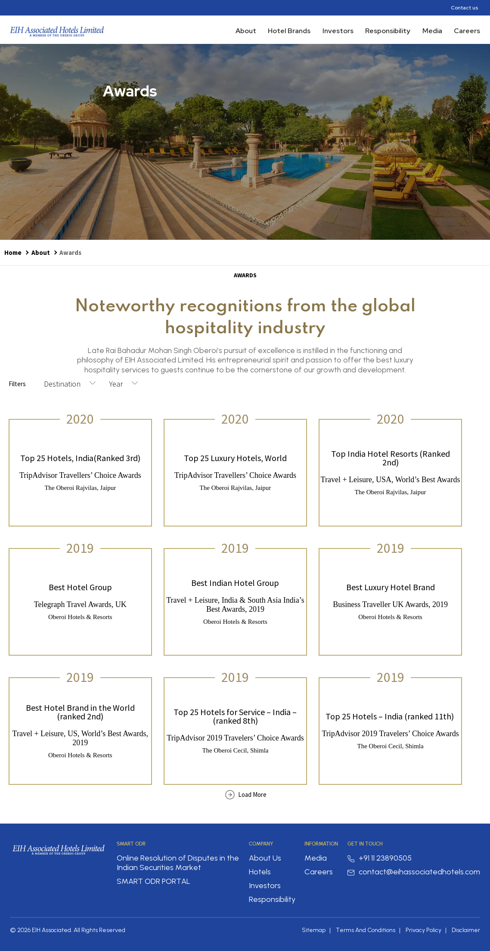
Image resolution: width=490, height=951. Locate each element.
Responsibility (387, 30)
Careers (467, 30)
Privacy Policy (423, 930)
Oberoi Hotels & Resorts (80, 616)
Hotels (260, 872)
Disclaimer (466, 930)
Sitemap (314, 930)
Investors (338, 30)
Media (432, 30)
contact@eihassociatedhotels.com (413, 872)
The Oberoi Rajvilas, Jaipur (80, 487)
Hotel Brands (289, 30)
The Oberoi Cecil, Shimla (235, 750)
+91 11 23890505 (379, 858)
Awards (70, 252)
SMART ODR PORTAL (153, 881)
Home (13, 252)
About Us (265, 858)
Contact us (464, 7)
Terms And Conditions (365, 930)
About (246, 30)
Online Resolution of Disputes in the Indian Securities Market (178, 862)
